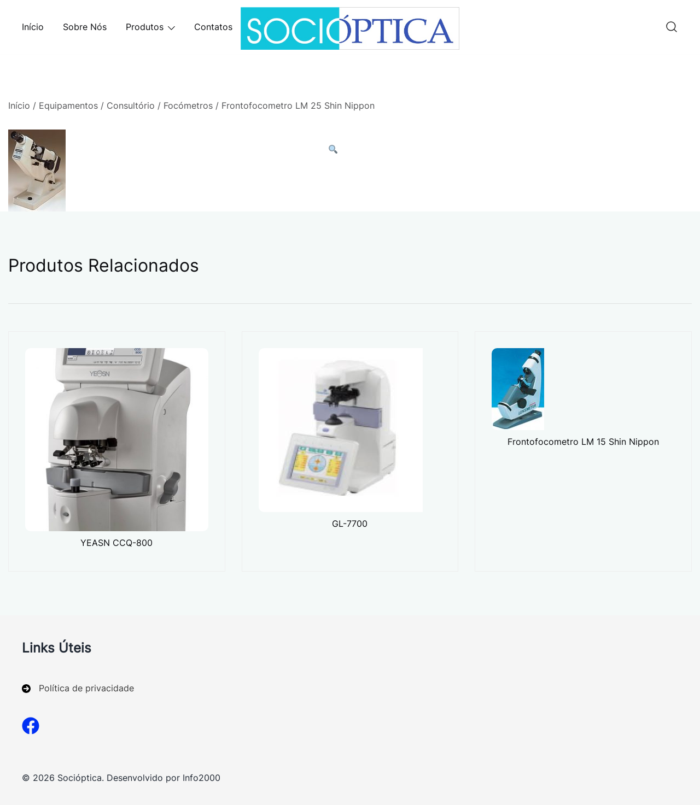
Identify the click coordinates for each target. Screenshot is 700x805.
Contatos (213, 26)
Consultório (131, 105)
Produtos (145, 26)
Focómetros (188, 105)
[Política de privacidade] (78, 688)
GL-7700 (350, 523)
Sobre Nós (85, 26)
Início (33, 26)
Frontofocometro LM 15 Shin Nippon (583, 441)
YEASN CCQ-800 (116, 542)
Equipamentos (68, 105)
